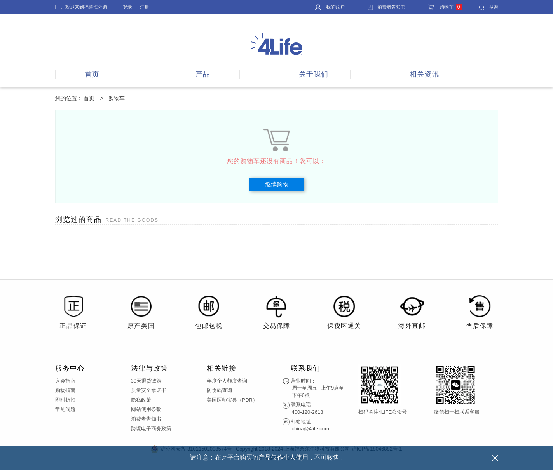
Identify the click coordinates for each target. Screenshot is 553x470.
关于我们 (313, 74)
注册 (144, 7)
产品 (202, 74)
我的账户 (330, 7)
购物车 (444, 7)
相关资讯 (424, 74)
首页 (92, 74)
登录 (127, 7)
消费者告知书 (386, 7)
